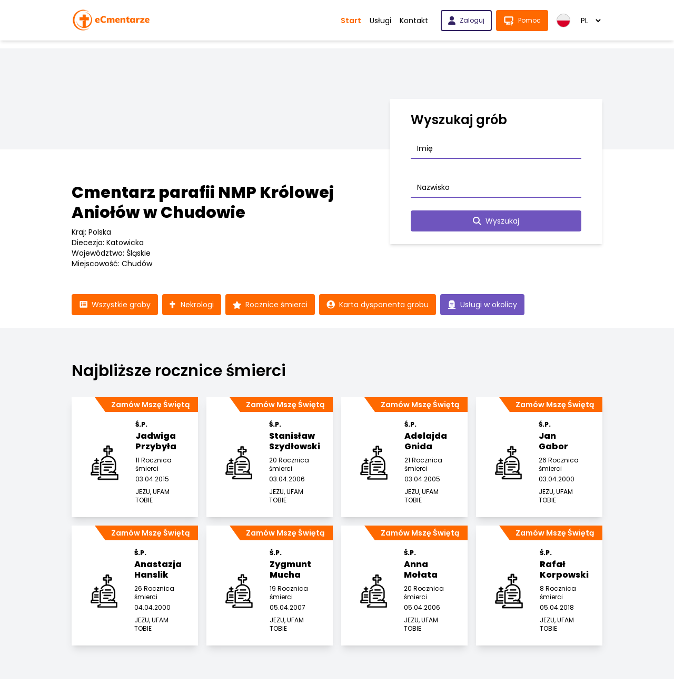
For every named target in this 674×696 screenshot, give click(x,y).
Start (351, 20)
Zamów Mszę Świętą (150, 404)
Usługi (380, 20)
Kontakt (414, 20)
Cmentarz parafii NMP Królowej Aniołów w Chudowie (203, 202)
